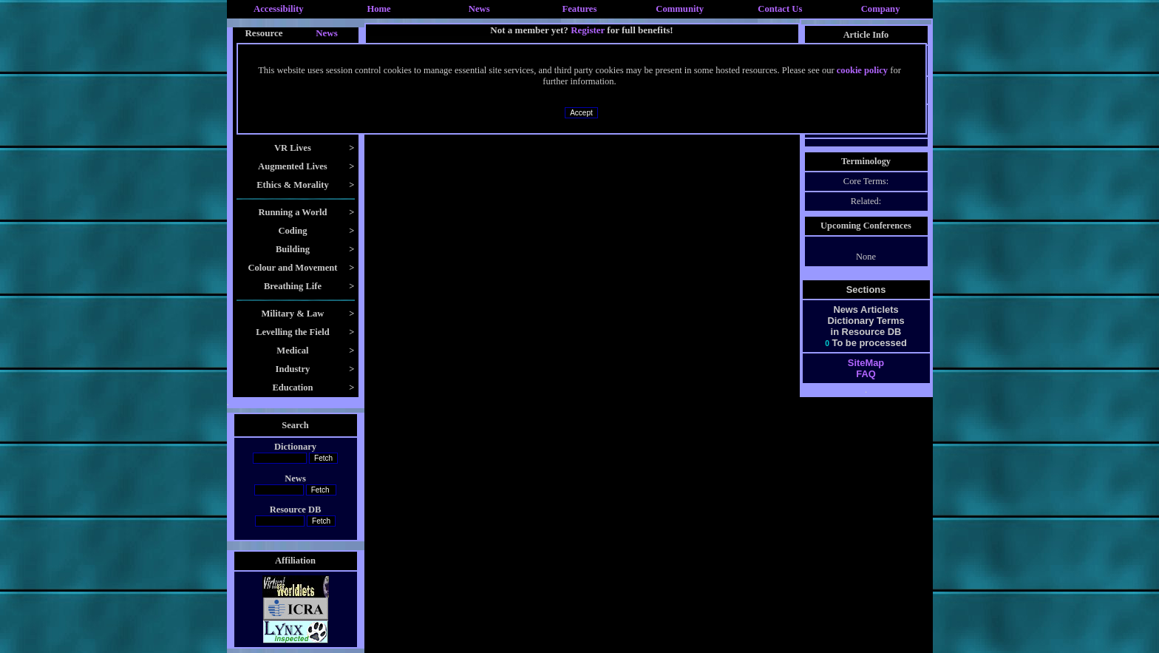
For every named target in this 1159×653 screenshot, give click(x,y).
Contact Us (780, 9)
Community (680, 9)
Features (579, 9)
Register (588, 29)
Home (378, 9)
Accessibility (279, 9)
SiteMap (866, 362)
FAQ (865, 373)
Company (880, 9)
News (479, 9)
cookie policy (862, 70)
